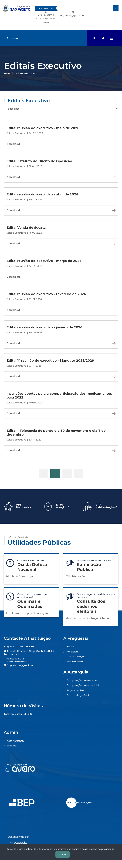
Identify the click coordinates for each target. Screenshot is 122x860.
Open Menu (111, 38)
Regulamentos (75, 690)
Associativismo (75, 661)
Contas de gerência (78, 695)
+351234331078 (46, 17)
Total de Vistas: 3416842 (18, 714)
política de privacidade (101, 849)
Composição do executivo (82, 680)
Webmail (12, 745)
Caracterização (76, 656)
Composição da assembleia (83, 685)
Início (7, 73)
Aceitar (63, 854)
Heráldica (72, 651)
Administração (15, 740)
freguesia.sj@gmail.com (72, 14)
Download (61, 144)
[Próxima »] (78, 473)
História (71, 646)
